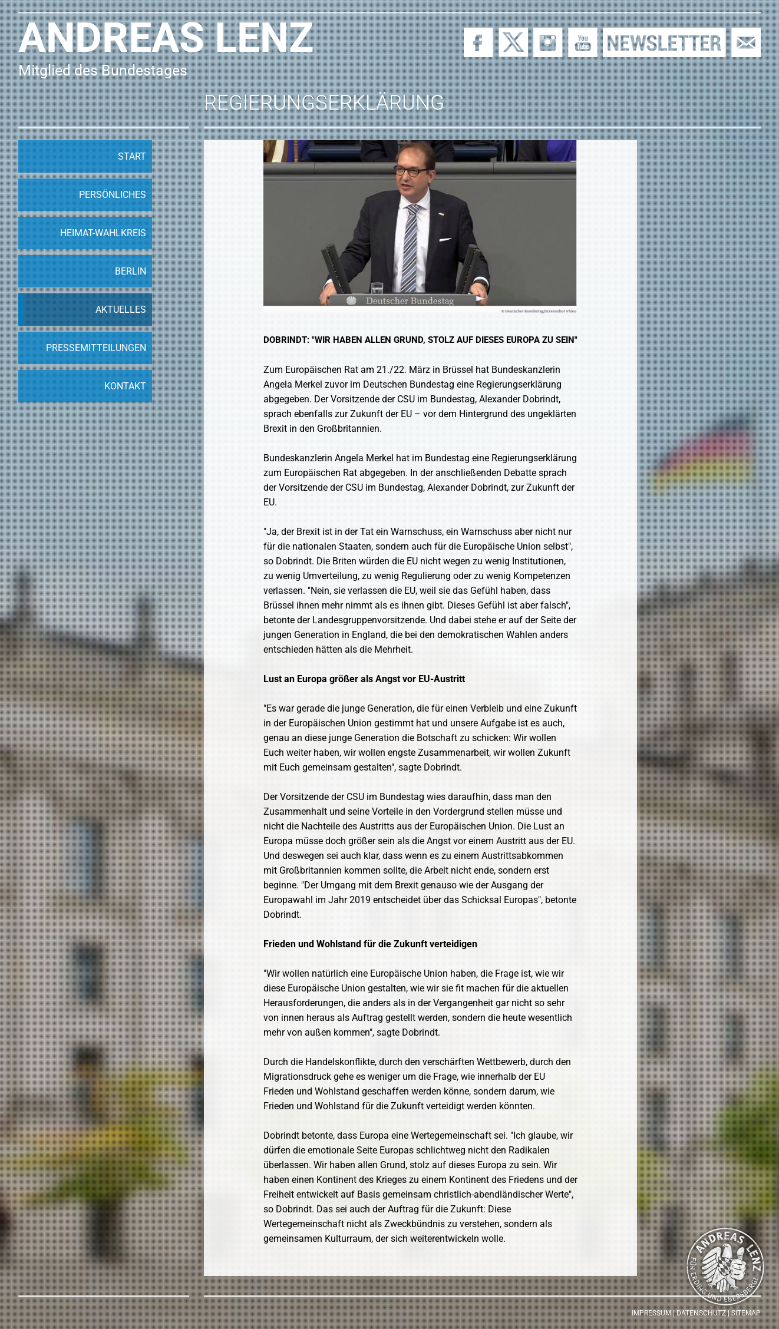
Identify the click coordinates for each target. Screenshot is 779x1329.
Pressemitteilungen (96, 347)
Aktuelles (120, 309)
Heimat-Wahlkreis (103, 233)
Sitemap (746, 1313)
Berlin (130, 271)
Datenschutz (701, 1313)
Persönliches (112, 194)
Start (132, 156)
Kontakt (125, 386)
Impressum (651, 1313)
